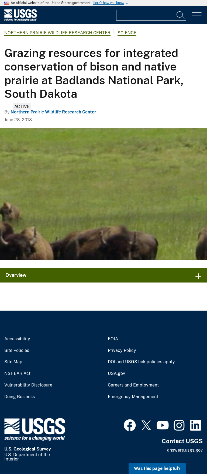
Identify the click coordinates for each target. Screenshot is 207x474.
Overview (15, 275)
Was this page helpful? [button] (157, 468)
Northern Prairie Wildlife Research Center (57, 32)
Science (127, 32)
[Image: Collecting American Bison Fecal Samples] (103, 194)
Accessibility (17, 339)
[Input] (151, 15)
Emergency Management (133, 396)
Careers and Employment (133, 385)
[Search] (180, 15)
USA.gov (116, 373)
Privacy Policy (122, 350)
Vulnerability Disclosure (28, 385)
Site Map (13, 361)
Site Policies (16, 350)
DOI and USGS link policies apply (141, 361)
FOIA (113, 339)
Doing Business (19, 396)
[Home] (20, 19)
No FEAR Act (17, 373)
